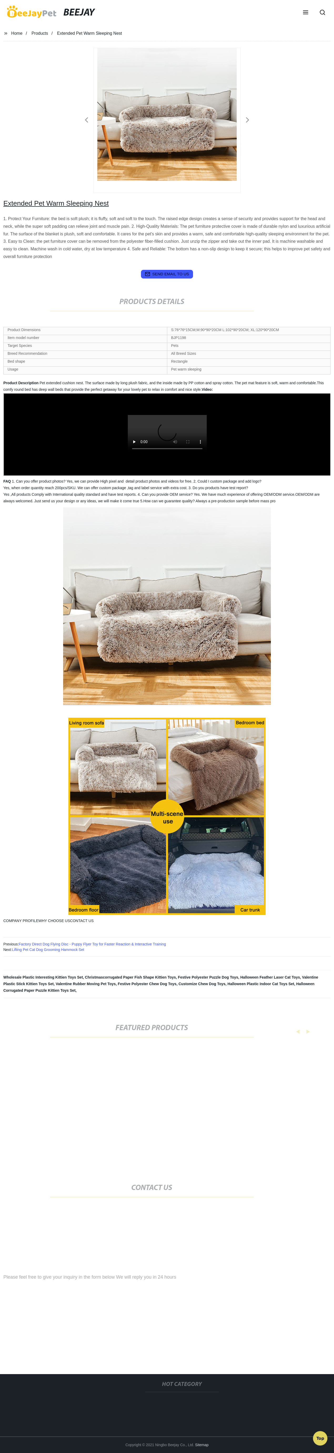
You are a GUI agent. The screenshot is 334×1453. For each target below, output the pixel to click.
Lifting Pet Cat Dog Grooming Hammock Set (48, 950)
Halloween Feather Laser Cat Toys (270, 977)
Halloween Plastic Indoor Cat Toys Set (260, 984)
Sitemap (202, 1445)
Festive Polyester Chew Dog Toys (147, 984)
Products (40, 33)
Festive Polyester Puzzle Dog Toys (208, 977)
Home (17, 33)
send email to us (167, 274)
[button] (305, 13)
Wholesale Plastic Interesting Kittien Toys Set (43, 977)
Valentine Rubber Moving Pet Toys (86, 984)
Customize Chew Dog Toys (202, 984)
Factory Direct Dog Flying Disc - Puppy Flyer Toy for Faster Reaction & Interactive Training (92, 944)
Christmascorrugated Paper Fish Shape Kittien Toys (130, 977)
